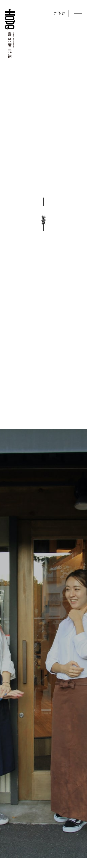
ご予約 (59, 13)
